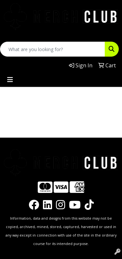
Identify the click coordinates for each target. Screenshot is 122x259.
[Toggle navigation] (10, 79)
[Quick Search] (52, 49)
